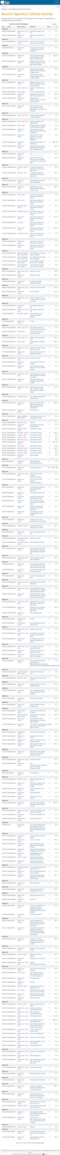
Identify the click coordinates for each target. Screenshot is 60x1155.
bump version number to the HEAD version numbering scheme (37, 196)
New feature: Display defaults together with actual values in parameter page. (37, 877)
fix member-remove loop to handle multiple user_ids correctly (36, 513)
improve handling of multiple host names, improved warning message (37, 367)
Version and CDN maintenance (37, 732)
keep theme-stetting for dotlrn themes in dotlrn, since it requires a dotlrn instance (37, 1025)
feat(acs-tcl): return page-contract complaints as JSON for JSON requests (37, 76)
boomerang (20, 396)
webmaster (47, 1150)
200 (25, 1143)
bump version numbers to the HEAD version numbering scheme (37, 247)
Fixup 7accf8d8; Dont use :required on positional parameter (36, 315)
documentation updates (36, 428)
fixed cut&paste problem (36, 1016)
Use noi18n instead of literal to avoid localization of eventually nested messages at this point (37, 565)
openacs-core (20, 31)
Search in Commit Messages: (18, 24)
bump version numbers (35, 818)
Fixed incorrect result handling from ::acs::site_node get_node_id (37, 1061)
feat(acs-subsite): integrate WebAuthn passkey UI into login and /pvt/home (38, 131)
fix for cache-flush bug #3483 (37, 91)
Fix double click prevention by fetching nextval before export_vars (37, 489)
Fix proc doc (33, 899)
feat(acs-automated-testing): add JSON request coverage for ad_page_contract (38, 70)
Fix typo (32, 321)
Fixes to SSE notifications (36, 698)
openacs (42, 18)
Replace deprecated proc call (37, 895)
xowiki (19, 88)
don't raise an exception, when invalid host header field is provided (37, 784)
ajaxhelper (20, 450)
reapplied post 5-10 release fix (37, 958)
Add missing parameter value (37, 492)
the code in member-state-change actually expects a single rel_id (36, 508)
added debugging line (35, 1055)
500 (29, 1143)
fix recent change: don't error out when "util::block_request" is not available (38, 299)
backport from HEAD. (35, 538)
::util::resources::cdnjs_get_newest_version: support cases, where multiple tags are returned (41, 726)
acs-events (20, 453)
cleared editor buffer (35, 792)
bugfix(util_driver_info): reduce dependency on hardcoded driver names (37, 603)
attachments (20, 439)
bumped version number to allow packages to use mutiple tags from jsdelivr (37, 720)
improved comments (35, 839)
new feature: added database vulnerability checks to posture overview (37, 804)
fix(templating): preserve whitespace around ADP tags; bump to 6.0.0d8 (37, 188)
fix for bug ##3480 (34, 291)
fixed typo (32, 422)
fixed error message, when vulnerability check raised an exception (37, 381)
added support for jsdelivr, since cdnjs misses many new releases (38, 745)
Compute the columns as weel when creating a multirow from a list (38, 1133)
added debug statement (36, 1045)
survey (19, 194)
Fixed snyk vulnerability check (37, 814)
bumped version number (36, 629)
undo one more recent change (37, 1037)
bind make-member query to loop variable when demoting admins (37, 502)
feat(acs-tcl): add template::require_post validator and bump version (38, 99)
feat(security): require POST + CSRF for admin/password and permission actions (37, 84)
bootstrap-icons (21, 732)
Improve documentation (36, 914)
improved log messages (36, 1067)
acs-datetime (20, 233)
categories (20, 435)
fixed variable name (35, 883)
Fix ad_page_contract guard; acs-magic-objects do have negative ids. (37, 49)
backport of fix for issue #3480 (37, 287)
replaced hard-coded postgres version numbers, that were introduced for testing (37, 753)
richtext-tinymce (21, 619)
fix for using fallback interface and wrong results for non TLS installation (37, 692)
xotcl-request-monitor (22, 41)
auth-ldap (19, 422)
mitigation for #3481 (35, 271)
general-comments (22, 206)
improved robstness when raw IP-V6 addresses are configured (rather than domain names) (38, 590)
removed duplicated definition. (37, 542)
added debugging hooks (36, 613)
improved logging (34, 455)
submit (54, 1150)
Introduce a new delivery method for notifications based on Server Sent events (37, 1087)
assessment (20, 448)
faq (18, 222)
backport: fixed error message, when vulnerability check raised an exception (38, 375)
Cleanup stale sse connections (37, 1080)
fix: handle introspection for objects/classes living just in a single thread (37, 169)
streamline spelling (34, 978)
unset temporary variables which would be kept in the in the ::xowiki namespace (37, 974)
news (18, 200)
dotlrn (18, 990)
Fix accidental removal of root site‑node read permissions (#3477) (37, 635)
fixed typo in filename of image (37, 1073)
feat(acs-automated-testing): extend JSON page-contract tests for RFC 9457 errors (37, 57)
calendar (19, 437)
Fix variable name (34, 773)
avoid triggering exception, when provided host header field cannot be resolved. (38, 1113)
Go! (58, 6)
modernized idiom (34, 410)
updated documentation (36, 467)
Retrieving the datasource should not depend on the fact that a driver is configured (37, 1095)
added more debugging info (37, 1033)
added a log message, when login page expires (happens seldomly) (37, 845)
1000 (31, 1143)
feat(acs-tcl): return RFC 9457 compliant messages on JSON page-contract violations (37, 63)
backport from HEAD (35, 358)
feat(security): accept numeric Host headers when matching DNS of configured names (37, 147)
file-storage (20, 211)
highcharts (20, 678)
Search (54, 24)
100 (21, 1143)
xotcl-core (20, 167)
